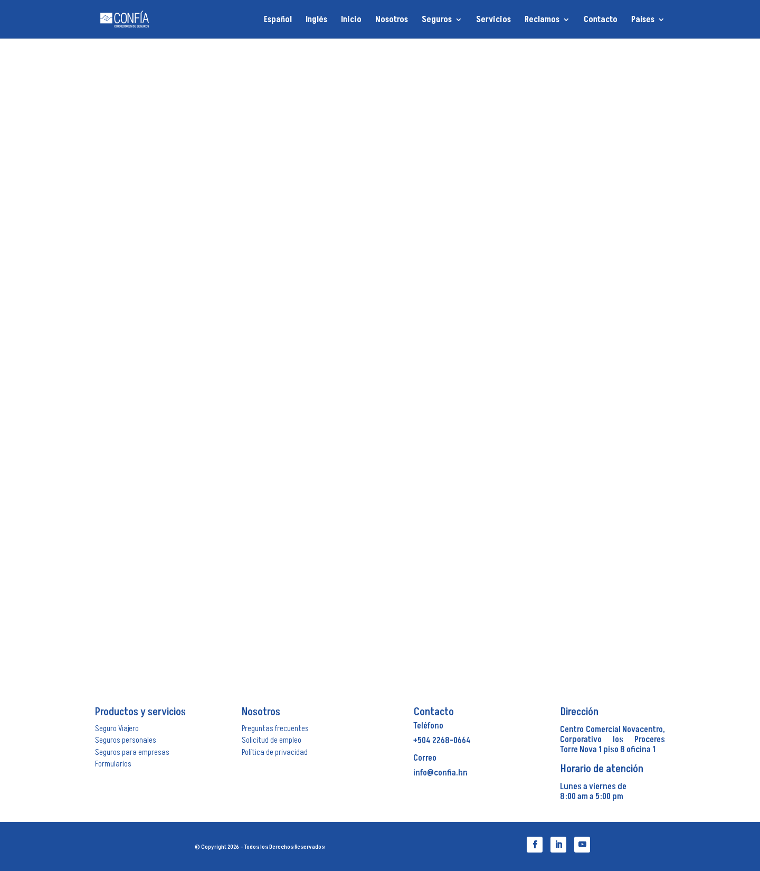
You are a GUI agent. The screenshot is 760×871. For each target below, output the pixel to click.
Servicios (493, 20)
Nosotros (391, 20)
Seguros (437, 20)
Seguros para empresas (132, 752)
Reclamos (542, 20)
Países (642, 20)
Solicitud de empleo (271, 740)
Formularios (113, 764)
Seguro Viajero (117, 728)
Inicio (351, 20)
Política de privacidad (275, 752)
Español (278, 20)
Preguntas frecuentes (275, 728)
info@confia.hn (440, 773)
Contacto (601, 20)
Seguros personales (125, 740)
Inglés (316, 20)
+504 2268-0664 (442, 740)
